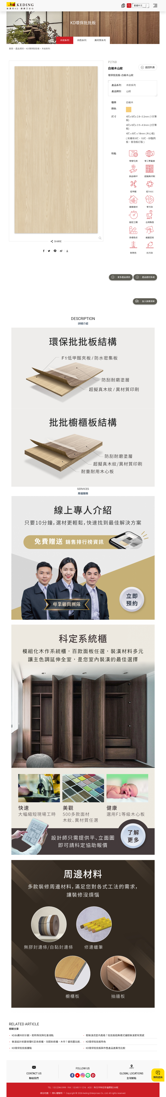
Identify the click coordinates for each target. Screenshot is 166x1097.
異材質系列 (100, 40)
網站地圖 (44, 1093)
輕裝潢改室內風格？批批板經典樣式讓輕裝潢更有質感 (115, 1035)
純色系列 (81, 40)
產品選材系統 (145, 277)
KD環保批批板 (32, 48)
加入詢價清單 (145, 301)
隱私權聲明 (57, 1093)
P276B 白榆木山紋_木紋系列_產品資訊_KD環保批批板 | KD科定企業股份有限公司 (20, 5)
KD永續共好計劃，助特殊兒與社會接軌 (33, 1035)
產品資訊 (19, 48)
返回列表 (148, 67)
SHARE (56, 241)
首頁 (11, 48)
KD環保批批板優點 (22, 1048)
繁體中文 (138, 5)
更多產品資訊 (120, 277)
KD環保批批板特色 (96, 1041)
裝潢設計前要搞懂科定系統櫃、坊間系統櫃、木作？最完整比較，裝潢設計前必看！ (47, 1041)
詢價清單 (123, 5)
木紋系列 (64, 40)
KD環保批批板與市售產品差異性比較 (105, 1048)
